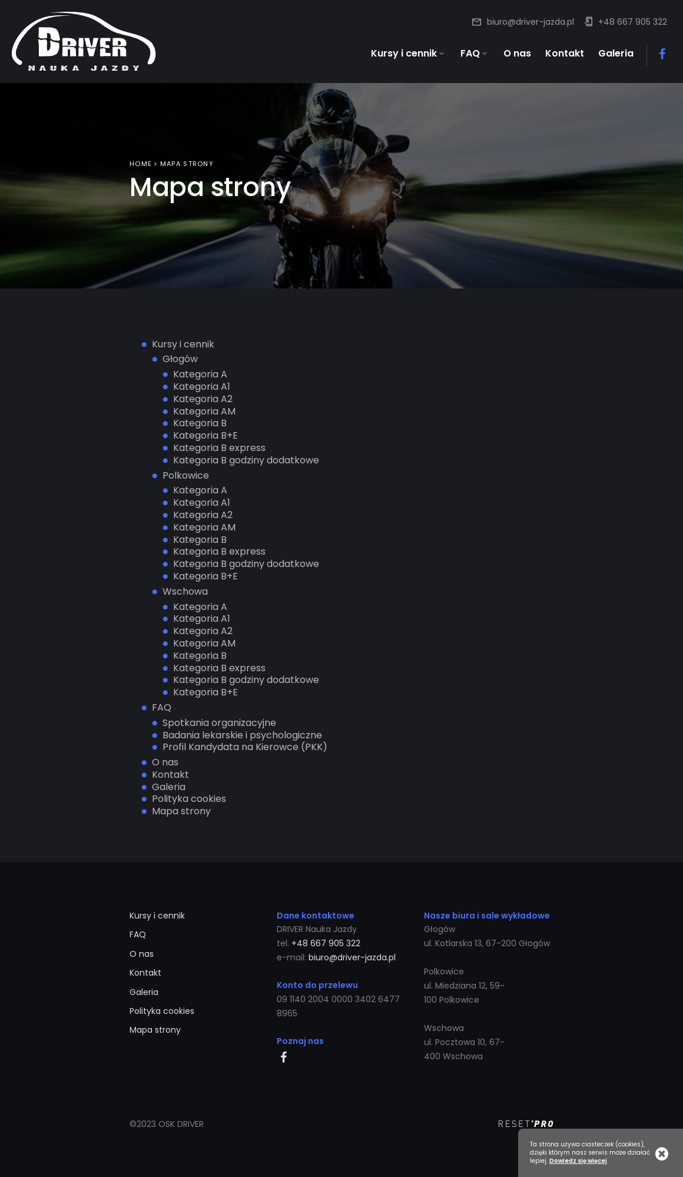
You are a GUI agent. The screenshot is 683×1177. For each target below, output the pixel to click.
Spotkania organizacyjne (219, 721)
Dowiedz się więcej (578, 1161)
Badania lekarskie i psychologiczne (242, 734)
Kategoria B (200, 422)
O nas (165, 761)
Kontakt (170, 773)
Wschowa (185, 590)
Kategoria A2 (203, 398)
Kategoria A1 (201, 386)
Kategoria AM (204, 410)
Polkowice (186, 474)
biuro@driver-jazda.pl (530, 22)
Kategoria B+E (205, 435)
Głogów (180, 358)
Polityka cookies (189, 798)
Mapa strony (181, 810)
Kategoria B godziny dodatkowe (246, 459)
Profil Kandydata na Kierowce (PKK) (245, 746)
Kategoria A (200, 373)
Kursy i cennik (183, 343)
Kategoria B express (219, 447)
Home (141, 163)
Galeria (168, 786)
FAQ (161, 707)
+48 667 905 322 (632, 22)
